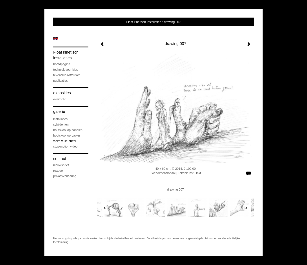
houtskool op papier (66, 135)
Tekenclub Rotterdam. (67, 75)
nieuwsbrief (61, 165)
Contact (59, 159)
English (55, 38)
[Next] (246, 207)
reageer (58, 170)
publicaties (60, 80)
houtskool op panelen (67, 130)
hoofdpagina (61, 64)
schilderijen (61, 124)
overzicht (59, 99)
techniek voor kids (65, 69)
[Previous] (105, 207)
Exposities (62, 93)
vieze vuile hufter (64, 141)
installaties (60, 119)
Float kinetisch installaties (143, 22)
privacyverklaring (64, 176)
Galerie (59, 111)
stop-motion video (65, 146)
